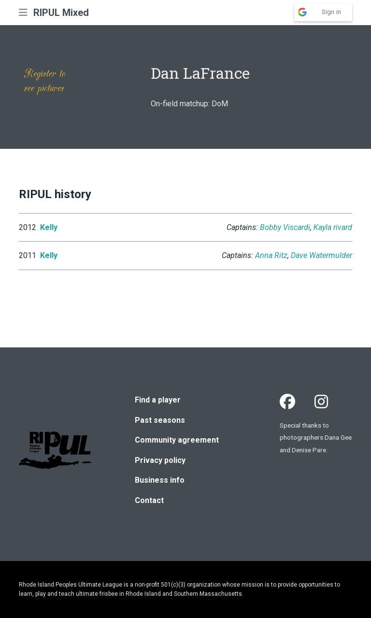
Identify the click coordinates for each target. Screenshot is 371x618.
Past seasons (160, 420)
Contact (149, 500)
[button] (23, 12)
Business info (160, 480)
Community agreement (177, 440)
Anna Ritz (271, 255)
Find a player (158, 399)
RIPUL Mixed (61, 12)
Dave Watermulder (321, 255)
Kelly (48, 227)
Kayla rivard (333, 227)
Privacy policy (160, 460)
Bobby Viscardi (285, 227)
